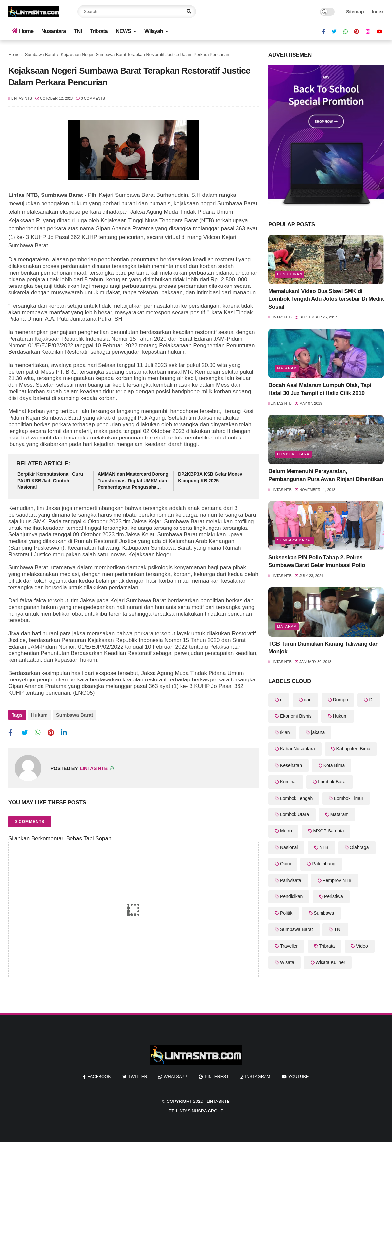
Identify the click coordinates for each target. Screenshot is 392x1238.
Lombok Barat (332, 781)
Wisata (287, 962)
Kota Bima (334, 765)
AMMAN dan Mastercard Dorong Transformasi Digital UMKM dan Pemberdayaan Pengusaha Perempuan (133, 481)
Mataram (287, 368)
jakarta (318, 732)
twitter (137, 1076)
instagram (257, 1076)
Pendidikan (289, 274)
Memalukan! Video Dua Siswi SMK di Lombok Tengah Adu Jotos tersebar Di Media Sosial (326, 299)
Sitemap (353, 11)
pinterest (217, 1076)
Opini (285, 863)
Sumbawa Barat (40, 54)
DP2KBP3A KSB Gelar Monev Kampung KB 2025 (210, 477)
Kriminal (288, 781)
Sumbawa (324, 913)
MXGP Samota (328, 830)
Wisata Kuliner (330, 962)
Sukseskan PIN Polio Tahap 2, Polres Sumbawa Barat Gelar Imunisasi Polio (316, 561)
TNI (78, 31)
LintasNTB (218, 1101)
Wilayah (153, 31)
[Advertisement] (196, 1188)
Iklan (285, 732)
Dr (371, 699)
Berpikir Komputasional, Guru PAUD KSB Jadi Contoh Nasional (50, 480)
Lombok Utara (293, 454)
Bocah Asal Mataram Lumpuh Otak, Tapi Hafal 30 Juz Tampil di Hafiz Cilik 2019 (319, 389)
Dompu (340, 699)
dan (308, 699)
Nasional (289, 847)
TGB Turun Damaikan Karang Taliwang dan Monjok (323, 648)
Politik (286, 913)
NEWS (123, 31)
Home (22, 31)
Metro (286, 830)
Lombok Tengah (296, 798)
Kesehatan (291, 765)
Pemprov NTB (336, 880)
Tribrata (98, 31)
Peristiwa (333, 896)
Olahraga (359, 847)
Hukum (39, 715)
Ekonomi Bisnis (296, 716)
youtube (298, 1076)
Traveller (289, 946)
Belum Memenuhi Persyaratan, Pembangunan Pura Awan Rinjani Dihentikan (325, 475)
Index (376, 11)
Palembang (323, 863)
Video (362, 946)
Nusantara (53, 31)
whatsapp (175, 1076)
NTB (323, 847)
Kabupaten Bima (353, 748)
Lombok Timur (348, 798)
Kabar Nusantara (297, 748)
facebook (99, 1076)
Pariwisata (290, 880)
